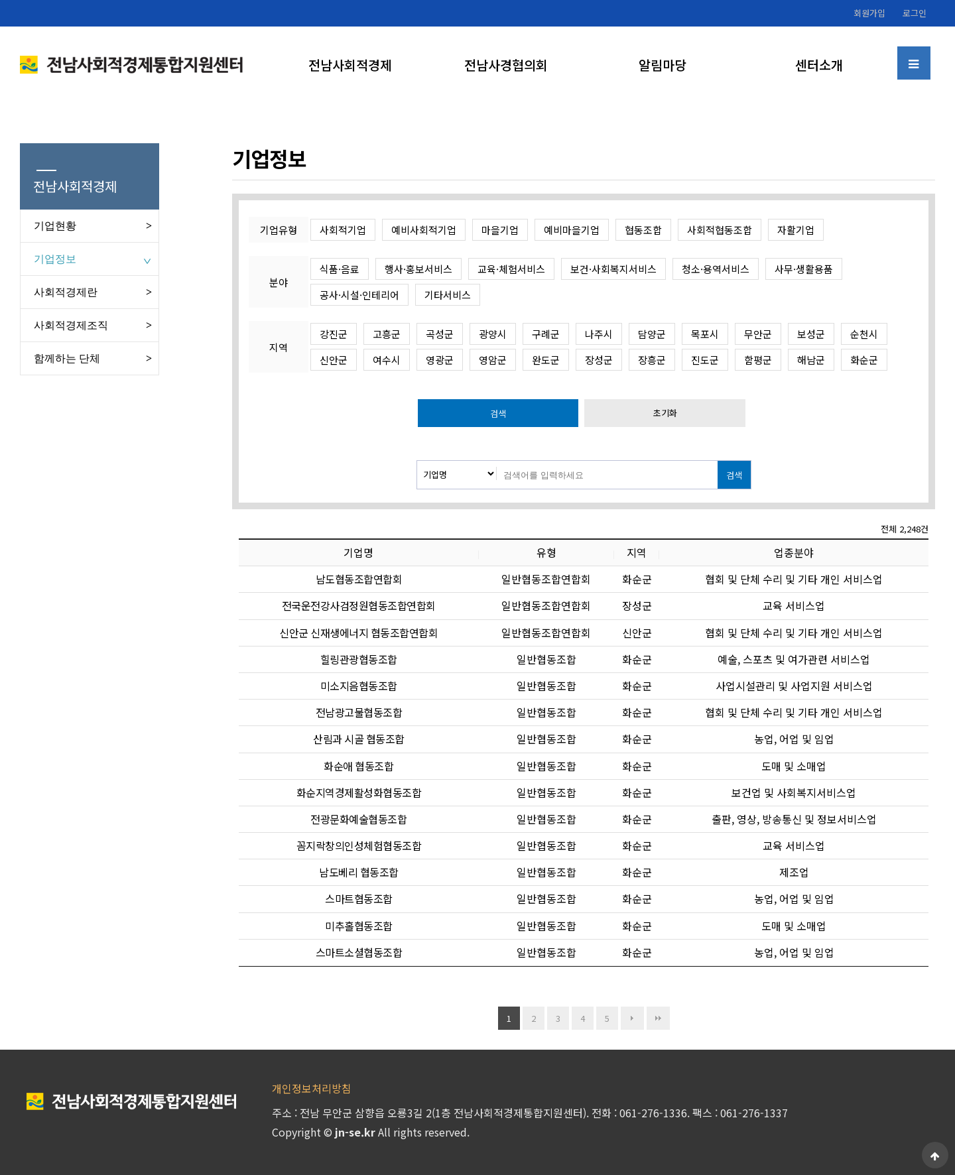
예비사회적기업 (423, 230)
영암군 (493, 360)
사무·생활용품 (804, 269)
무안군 (758, 334)
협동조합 (643, 230)
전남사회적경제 (350, 64)
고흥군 (387, 334)
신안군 (334, 360)
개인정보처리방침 (311, 1088)
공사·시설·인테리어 (359, 295)
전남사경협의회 (506, 64)
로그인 (914, 13)
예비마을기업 (572, 230)
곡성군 (440, 334)
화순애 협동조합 (358, 766)
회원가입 (869, 13)
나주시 (599, 334)
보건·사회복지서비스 (613, 269)
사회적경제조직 (71, 325)
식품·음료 (339, 269)
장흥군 (652, 360)
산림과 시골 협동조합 (359, 739)
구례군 (546, 334)
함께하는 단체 (67, 358)
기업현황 (55, 225)
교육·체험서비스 (511, 269)
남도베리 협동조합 (359, 872)
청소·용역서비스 (715, 269)
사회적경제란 (65, 292)
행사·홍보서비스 (418, 269)
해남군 (811, 360)
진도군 (705, 360)
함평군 (758, 360)
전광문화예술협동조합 (358, 819)
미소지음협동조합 (358, 686)
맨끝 (658, 1018)
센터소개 (819, 64)
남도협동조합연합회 (359, 579)
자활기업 (795, 230)
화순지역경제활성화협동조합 (359, 792)
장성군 (599, 360)
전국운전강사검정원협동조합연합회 (359, 605)
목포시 (705, 334)
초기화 (665, 412)
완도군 (546, 360)
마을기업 (500, 230)
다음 (632, 1018)
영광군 (440, 360)
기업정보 (55, 259)
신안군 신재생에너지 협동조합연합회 (358, 633)
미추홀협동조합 (359, 926)
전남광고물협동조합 (359, 712)
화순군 (864, 360)
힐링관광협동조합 (358, 659)
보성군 (811, 334)
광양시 (493, 334)
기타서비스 (447, 295)
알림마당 (662, 64)
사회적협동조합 (719, 230)
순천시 (864, 334)
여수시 (387, 360)
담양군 (652, 334)
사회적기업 (343, 230)
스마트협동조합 (359, 898)
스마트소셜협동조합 (359, 952)
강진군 (334, 334)
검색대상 (417, 461)
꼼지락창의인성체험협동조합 (359, 845)
